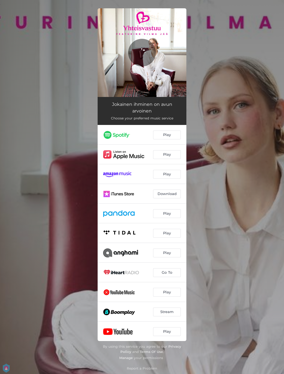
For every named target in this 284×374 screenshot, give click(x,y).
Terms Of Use (151, 352)
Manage (126, 358)
